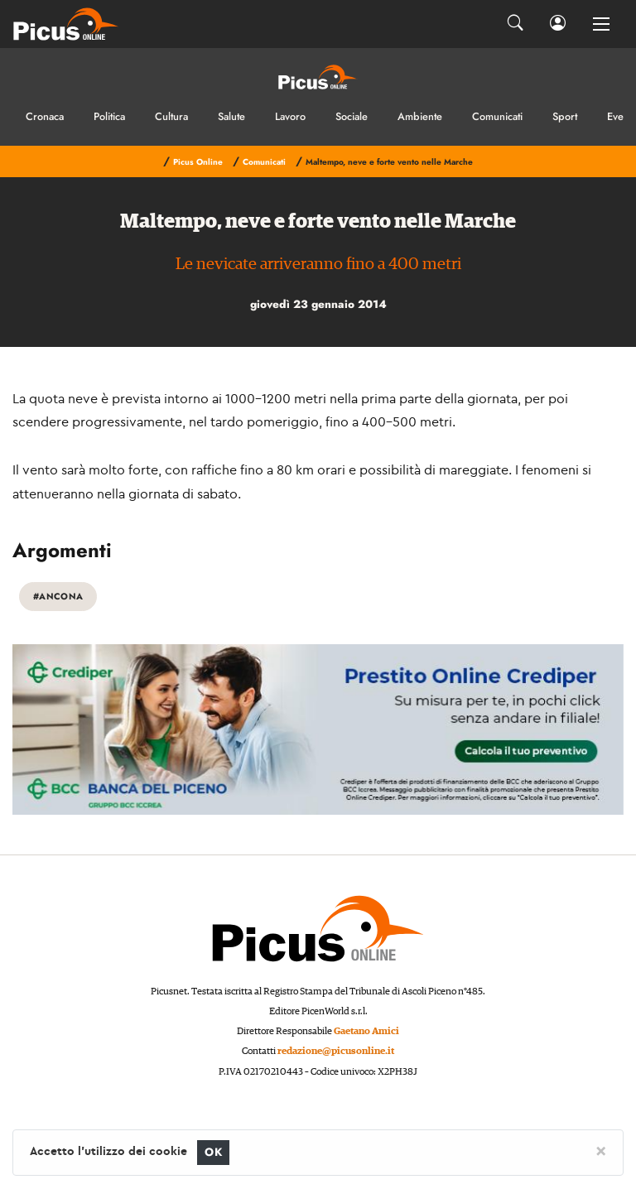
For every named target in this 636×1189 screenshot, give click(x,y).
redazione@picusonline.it (335, 1051)
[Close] (601, 1150)
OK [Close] (213, 1152)
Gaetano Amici (366, 1031)
